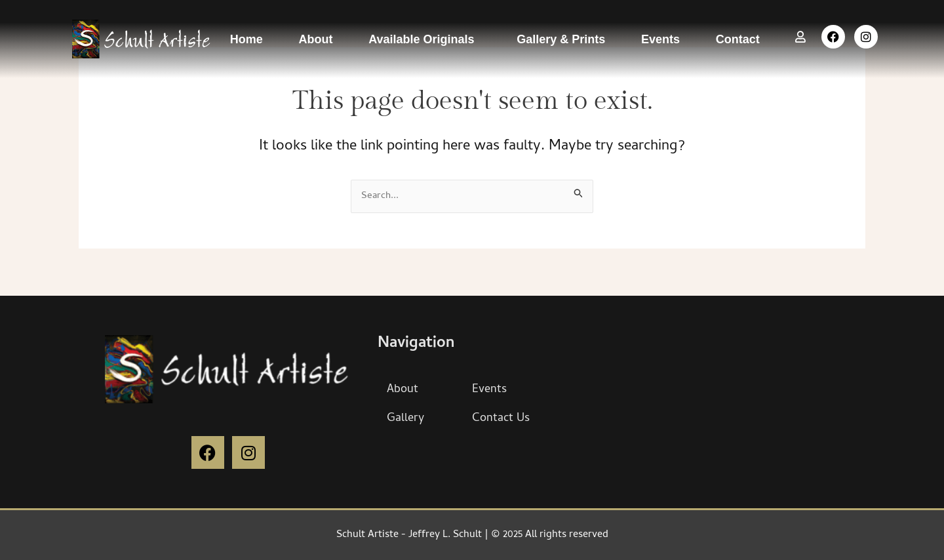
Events (660, 39)
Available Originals (424, 39)
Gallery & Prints (561, 39)
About (315, 39)
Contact (738, 39)
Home (246, 39)
